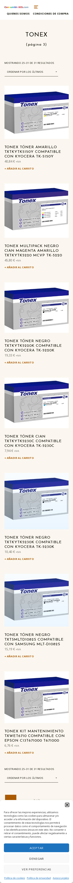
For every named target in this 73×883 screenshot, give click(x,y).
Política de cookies (14, 878)
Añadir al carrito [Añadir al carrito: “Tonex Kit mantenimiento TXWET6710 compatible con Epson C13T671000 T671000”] (20, 752)
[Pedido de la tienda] (31, 71)
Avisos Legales (61, 878)
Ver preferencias (36, 869)
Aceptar (36, 848)
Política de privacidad (39, 878)
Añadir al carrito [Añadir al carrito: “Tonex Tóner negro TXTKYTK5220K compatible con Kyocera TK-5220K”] (20, 362)
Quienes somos (18, 13)
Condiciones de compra (51, 13)
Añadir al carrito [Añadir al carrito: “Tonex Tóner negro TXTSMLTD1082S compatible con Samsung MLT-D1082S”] (20, 656)
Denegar (36, 859)
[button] (67, 805)
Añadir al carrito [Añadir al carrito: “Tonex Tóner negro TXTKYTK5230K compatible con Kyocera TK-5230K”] (20, 559)
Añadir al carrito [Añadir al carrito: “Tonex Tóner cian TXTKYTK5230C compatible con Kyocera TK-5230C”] (20, 458)
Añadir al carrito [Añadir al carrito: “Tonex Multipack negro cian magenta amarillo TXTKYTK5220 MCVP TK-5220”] (20, 267)
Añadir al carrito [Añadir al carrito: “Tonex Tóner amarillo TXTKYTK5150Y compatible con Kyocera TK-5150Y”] (20, 168)
